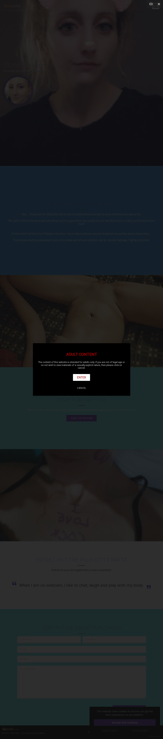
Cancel (81, 388)
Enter (81, 377)
